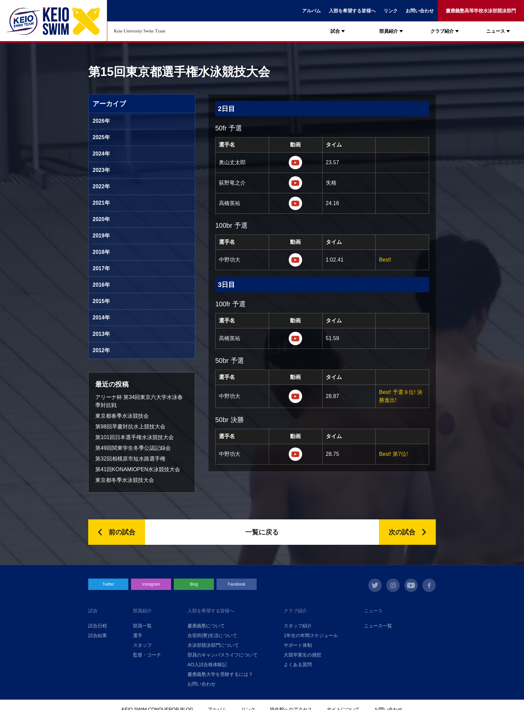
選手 (137, 635)
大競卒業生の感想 (302, 654)
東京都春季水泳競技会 (122, 416)
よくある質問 (298, 664)
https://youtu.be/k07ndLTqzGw (295, 183)
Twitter (108, 584)
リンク (391, 10)
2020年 (101, 219)
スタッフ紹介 (298, 625)
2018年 (101, 252)
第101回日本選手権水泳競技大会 (134, 437)
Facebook (237, 584)
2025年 (101, 137)
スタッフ (142, 645)
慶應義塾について (206, 625)
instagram (393, 585)
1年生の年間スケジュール (311, 635)
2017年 (101, 268)
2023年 (101, 170)
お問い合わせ (420, 10)
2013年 (101, 334)
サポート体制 (298, 645)
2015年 (101, 301)
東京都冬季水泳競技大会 (124, 480)
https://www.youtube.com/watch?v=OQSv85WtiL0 (295, 338)
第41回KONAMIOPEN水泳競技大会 (137, 469)
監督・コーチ (147, 654)
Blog (194, 584)
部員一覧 (142, 625)
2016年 (101, 285)
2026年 (101, 121)
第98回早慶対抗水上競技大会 (130, 426)
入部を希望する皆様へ (352, 10)
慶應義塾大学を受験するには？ (220, 674)
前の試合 (122, 532)
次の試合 (402, 532)
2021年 (101, 203)
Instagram (151, 584)
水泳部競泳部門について (213, 645)
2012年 (101, 350)
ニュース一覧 (378, 625)
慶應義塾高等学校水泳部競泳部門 (481, 10)
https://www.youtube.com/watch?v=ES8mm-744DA (295, 203)
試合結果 (97, 635)
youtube (411, 585)
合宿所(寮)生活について (212, 635)
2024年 (101, 154)
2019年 (101, 235)
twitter (375, 585)
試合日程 (97, 625)
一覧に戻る (262, 532)
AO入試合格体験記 (207, 664)
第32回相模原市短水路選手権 (130, 459)
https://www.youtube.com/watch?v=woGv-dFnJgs (295, 396)
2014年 (101, 317)
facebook (429, 585)
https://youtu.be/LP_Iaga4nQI (295, 162)
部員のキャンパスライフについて (222, 654)
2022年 (101, 186)
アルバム (311, 10)
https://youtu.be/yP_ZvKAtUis (295, 260)
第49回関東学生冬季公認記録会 (133, 448)
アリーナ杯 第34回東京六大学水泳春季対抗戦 (139, 401)
